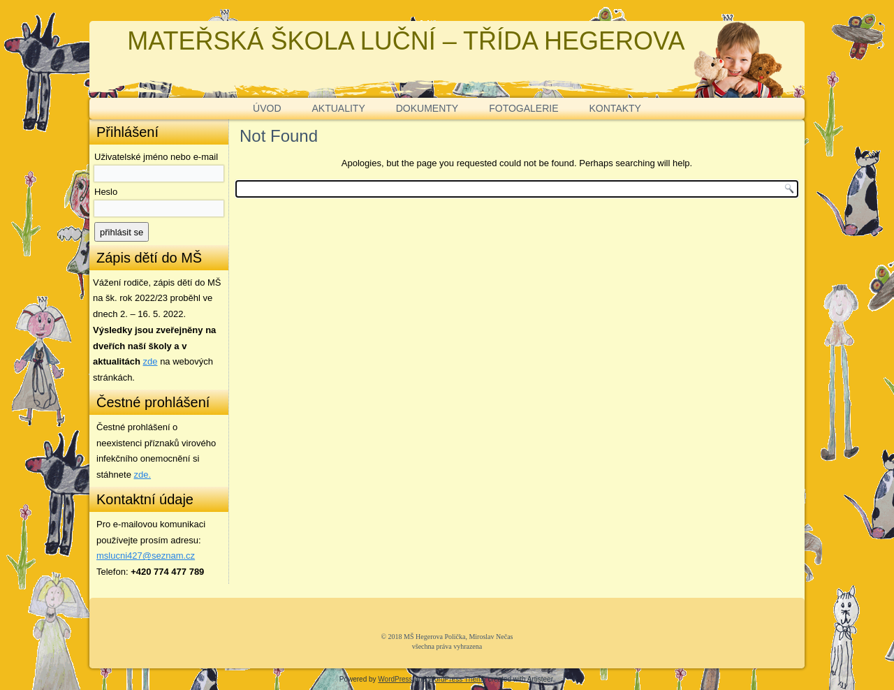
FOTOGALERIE (523, 108)
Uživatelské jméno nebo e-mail (156, 157)
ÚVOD (267, 108)
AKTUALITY (338, 108)
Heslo (105, 191)
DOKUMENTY (427, 108)
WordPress (395, 679)
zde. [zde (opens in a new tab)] (143, 474)
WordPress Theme (457, 679)
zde (150, 361)
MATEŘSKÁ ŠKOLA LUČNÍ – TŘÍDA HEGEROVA (405, 41)
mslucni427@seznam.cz (145, 555)
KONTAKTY (615, 108)
